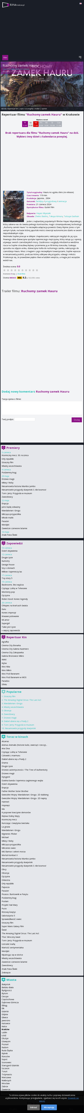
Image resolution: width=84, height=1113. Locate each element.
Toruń (4, 1071)
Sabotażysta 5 (8, 915)
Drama (5, 762)
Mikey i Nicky (7, 482)
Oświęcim (6, 1041)
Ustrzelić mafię (8, 944)
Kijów (4, 663)
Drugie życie (7, 557)
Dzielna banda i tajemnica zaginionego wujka (22, 780)
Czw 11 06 (58, 124)
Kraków (5, 1029)
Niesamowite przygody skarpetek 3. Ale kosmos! (24, 489)
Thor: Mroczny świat (11, 937)
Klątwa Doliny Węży (11, 816)
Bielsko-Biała (7, 987)
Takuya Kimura (56, 216)
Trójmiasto (7, 1074)
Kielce (4, 1026)
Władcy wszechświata (12, 466)
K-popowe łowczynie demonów (16, 812)
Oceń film (21, 274)
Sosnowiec (6, 1062)
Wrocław (6, 1083)
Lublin (4, 1032)
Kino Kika (6, 666)
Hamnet (5, 801)
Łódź (4, 1035)
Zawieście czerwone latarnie (14, 528)
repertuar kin (12, 108)
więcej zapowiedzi (11, 630)
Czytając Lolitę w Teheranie (14, 588)
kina (17, 4)
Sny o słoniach (8, 568)
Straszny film (7, 462)
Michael (5, 837)
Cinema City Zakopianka (13, 652)
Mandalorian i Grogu (11, 510)
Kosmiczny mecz (9, 819)
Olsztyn (5, 1038)
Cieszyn (5, 996)
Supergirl (6, 623)
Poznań (5, 1044)
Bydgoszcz (7, 990)
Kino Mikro (6, 670)
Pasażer (5, 521)
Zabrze (5, 1086)
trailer (37, 108)
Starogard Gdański (10, 1065)
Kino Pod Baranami (10, 673)
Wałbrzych (6, 1080)
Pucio (4, 908)
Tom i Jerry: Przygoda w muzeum (17, 493)
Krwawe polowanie (10, 616)
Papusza (5, 887)
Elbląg (4, 1005)
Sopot (4, 1059)
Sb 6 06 (31, 124)
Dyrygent (6, 777)
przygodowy (51, 201)
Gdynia (5, 1014)
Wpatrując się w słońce (12, 954)
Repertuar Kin (16, 637)
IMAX (4, 659)
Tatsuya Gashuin (71, 216)
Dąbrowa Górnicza (10, 1002)
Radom (5, 1047)
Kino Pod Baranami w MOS (14, 677)
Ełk (3, 1008)
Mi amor (5, 620)
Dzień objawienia (9, 550)
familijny (39, 201)
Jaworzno (6, 1020)
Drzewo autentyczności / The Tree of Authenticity (24, 769)
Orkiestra (6, 880)
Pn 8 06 (41, 124)
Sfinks (4, 684)
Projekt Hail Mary (10, 905)
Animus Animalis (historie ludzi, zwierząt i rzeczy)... (24, 745)
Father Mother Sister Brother (15, 791)
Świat (4, 929)
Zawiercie (6, 1089)
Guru (4, 609)
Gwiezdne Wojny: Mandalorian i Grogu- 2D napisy (24, 798)
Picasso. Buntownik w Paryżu (15, 894)
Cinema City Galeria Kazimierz (15, 649)
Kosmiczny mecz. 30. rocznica (15, 455)
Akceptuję (49, 1107)
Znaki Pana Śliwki (9, 535)
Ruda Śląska (7, 1050)
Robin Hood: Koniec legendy (15, 599)
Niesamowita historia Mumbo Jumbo (18, 486)
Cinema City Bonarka (11, 645)
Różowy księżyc (9, 912)
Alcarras (5, 741)
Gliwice (5, 1017)
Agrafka (5, 641)
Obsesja (7, 710)
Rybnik (5, 1053)
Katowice (6, 1023)
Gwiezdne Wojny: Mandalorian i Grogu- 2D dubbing (25, 794)
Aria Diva (6, 748)
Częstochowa (8, 999)
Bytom (5, 993)
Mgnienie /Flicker (9, 833)
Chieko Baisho (41, 216)
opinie (44, 108)
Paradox (5, 681)
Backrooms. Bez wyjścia (13, 584)
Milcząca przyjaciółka (11, 514)
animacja (62, 201)
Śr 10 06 (52, 124)
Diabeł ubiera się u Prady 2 (16, 721)
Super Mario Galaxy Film (13, 926)
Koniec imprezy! (9, 612)
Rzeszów (6, 1056)
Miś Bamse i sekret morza (13, 851)
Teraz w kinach (17, 737)
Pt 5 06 (25, 124)
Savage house (8, 564)
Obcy (4, 869)
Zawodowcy (7, 496)
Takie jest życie (9, 627)
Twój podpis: (8, 419)
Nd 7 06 (36, 124)
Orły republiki (8, 459)
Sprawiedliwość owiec (12, 919)
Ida (3, 809)
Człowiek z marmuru (11, 755)
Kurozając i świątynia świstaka (15, 823)
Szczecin (5, 1068)
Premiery (13, 448)
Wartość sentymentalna (13, 947)
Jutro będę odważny (11, 507)
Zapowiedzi (14, 543)
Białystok (6, 984)
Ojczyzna (6, 595)
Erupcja (5, 503)
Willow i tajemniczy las (12, 571)
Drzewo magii (8, 479)
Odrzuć (33, 1107)
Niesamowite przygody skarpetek (20, 728)
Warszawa (6, 1077)
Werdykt (5, 524)
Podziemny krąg (9, 472)
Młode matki (7, 517)
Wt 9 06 (46, 124)
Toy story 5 (7, 578)
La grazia (6, 826)
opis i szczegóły (26, 108)
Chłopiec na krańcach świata (15, 605)
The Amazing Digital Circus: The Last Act (22, 700)
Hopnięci (6, 805)
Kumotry (6, 561)
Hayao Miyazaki (16, 71)
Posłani (5, 901)
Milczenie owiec (9, 848)
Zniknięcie (6, 972)
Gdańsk (5, 1011)
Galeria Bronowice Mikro (13, 656)
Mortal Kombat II (10, 855)
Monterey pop (8, 592)
